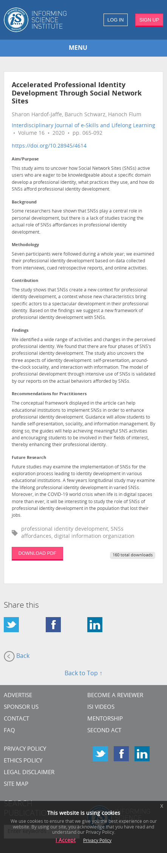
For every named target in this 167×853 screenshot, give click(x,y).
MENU (78, 48)
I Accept (66, 841)
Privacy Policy (25, 749)
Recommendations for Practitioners (49, 394)
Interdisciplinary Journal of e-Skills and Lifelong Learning (83, 126)
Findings (20, 331)
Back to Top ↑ (83, 674)
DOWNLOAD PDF (37, 553)
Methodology (25, 245)
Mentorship (105, 719)
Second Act (104, 731)
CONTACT (16, 719)
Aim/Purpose (25, 159)
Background (24, 202)
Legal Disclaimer (29, 773)
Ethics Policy (23, 761)
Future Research (29, 458)
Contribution (25, 281)
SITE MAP (16, 784)
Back (16, 656)
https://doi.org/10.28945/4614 (49, 146)
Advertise (18, 696)
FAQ (9, 731)
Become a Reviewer (115, 696)
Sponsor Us (21, 707)
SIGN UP (149, 20)
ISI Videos (100, 707)
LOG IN (115, 20)
